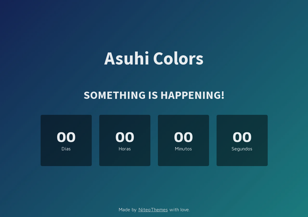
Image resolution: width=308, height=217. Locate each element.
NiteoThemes (153, 209)
